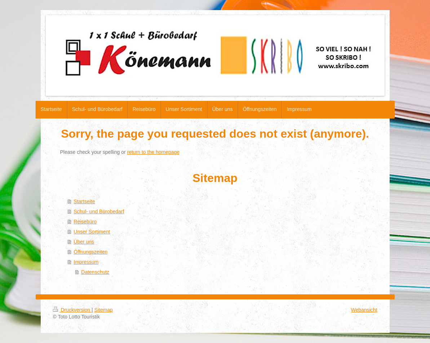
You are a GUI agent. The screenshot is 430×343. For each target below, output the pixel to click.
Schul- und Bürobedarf (99, 211)
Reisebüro (85, 221)
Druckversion (72, 310)
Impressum (86, 262)
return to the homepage (153, 152)
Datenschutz (95, 272)
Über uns (84, 242)
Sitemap (103, 310)
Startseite (84, 201)
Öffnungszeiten (90, 252)
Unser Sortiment (92, 232)
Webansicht (364, 310)
